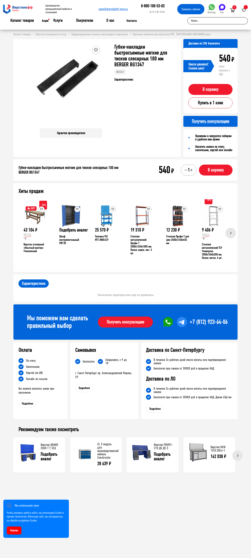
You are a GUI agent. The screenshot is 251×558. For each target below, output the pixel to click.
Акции (45, 21)
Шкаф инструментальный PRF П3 (69, 240)
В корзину (210, 89)
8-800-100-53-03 (152, 6)
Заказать (190, 9)
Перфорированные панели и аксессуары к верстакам (99, 34)
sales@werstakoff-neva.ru (113, 9)
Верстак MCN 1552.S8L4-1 (217, 448)
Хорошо (14, 530)
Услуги (58, 20)
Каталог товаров (22, 20)
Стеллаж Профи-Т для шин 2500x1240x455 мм (177, 240)
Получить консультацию (125, 322)
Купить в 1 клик (210, 103)
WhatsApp (212, 9)
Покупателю (84, 20)
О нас (110, 20)
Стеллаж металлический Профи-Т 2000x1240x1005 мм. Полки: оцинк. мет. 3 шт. (141, 245)
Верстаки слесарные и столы (51, 34)
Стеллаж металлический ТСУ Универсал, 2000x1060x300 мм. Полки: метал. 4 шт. (212, 251)
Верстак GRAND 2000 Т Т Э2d (49, 446)
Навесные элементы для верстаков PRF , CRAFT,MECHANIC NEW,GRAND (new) (171, 34)
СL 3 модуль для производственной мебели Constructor (107, 451)
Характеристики (33, 283)
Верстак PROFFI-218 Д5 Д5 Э (163, 446)
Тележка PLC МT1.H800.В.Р (101, 238)
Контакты (131, 21)
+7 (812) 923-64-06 (208, 322)
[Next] (230, 233)
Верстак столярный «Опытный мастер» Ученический (34, 248)
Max (222, 9)
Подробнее (27, 403)
